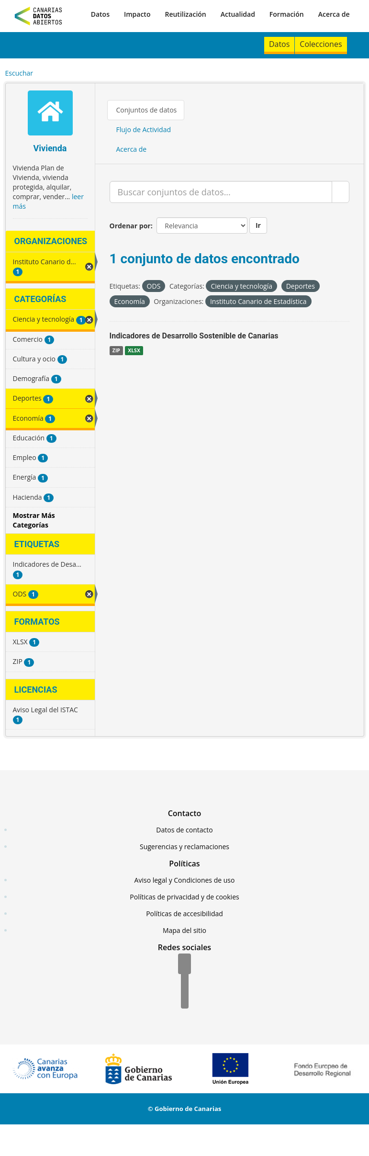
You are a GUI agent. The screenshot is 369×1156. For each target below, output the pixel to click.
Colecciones (321, 44)
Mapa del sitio (184, 930)
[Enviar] (340, 192)
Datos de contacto (184, 829)
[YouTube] (185, 999)
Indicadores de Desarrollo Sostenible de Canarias (194, 335)
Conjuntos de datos (146, 109)
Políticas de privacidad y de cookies (184, 896)
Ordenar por (130, 225)
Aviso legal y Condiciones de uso (184, 880)
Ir (258, 225)
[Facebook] (184, 964)
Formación (286, 14)
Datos (100, 14)
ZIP (116, 350)
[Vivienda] (50, 114)
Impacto (137, 14)
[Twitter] (185, 981)
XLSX (134, 350)
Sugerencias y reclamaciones (184, 846)
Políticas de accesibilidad (184, 913)
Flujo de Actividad (143, 129)
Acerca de (334, 14)
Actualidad (238, 14)
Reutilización (185, 14)
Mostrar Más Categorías (34, 520)
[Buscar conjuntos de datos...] (221, 192)
